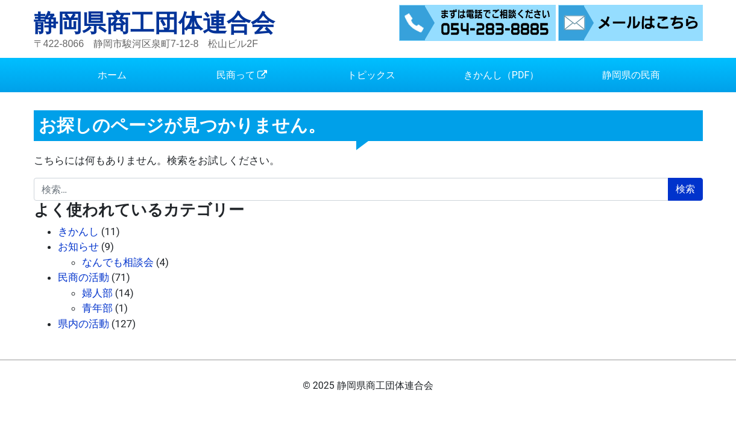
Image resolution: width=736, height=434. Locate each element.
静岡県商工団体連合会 (154, 23)
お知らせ (78, 247)
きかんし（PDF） (501, 75)
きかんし (78, 231)
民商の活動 (83, 277)
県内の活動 (83, 324)
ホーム (112, 75)
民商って (235, 75)
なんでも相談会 (118, 262)
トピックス (371, 75)
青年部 (97, 308)
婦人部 (97, 293)
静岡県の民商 (631, 75)
